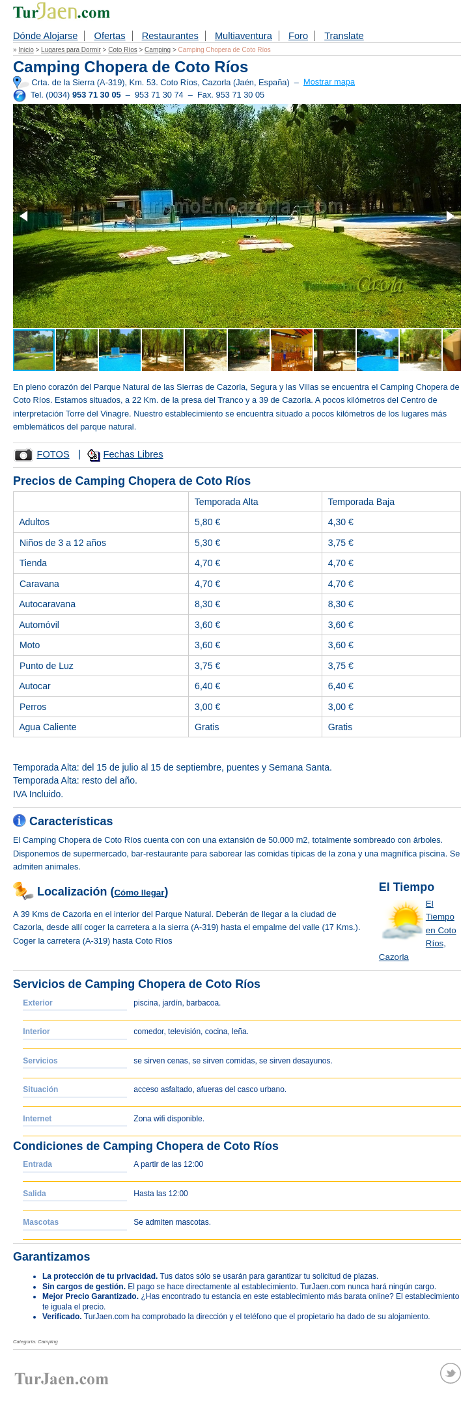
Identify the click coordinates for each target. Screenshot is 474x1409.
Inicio (25, 49)
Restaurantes (170, 36)
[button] (24, 216)
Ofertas (109, 36)
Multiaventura (243, 36)
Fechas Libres (133, 454)
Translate (344, 36)
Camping (158, 49)
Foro (298, 36)
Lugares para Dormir (71, 49)
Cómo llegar (139, 892)
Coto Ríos (122, 49)
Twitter (450, 1373)
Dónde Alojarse (45, 36)
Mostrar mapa (329, 82)
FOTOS (52, 454)
